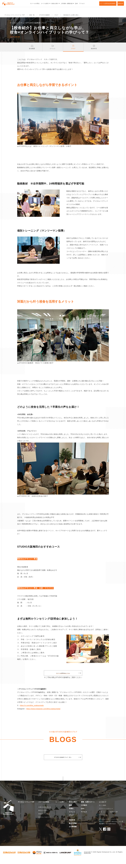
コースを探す (60, 806)
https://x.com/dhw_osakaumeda (32, 710)
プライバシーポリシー (106, 813)
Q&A (82, 813)
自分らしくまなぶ (44, 818)
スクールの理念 (43, 806)
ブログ (71, 820)
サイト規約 (102, 810)
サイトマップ (103, 820)
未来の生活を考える (44, 812)
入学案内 (84, 810)
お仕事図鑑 (73, 831)
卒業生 (71, 813)
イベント (72, 816)
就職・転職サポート (88, 806)
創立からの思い (43, 815)
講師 (70, 810)
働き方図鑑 (73, 828)
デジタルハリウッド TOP (26, 806)
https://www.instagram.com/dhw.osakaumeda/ (43, 713)
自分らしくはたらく (44, 822)
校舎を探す (73, 806)
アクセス (84, 816)
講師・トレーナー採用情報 (107, 816)
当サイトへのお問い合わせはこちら (110, 826)
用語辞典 (72, 825)
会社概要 (102, 806)
